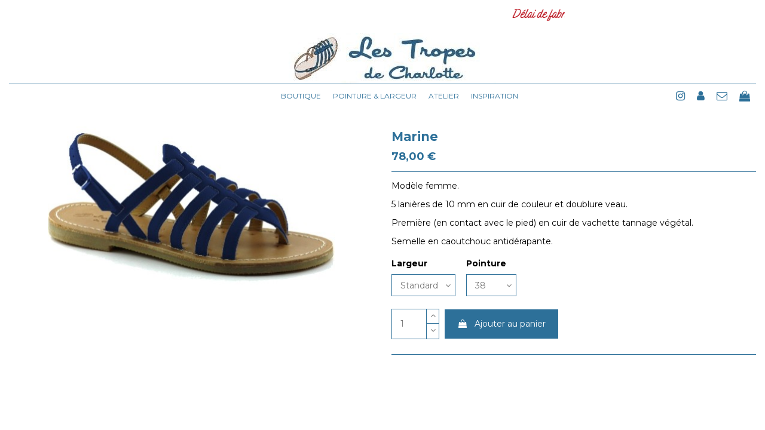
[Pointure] (491, 285)
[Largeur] (423, 285)
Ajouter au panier (501, 323)
